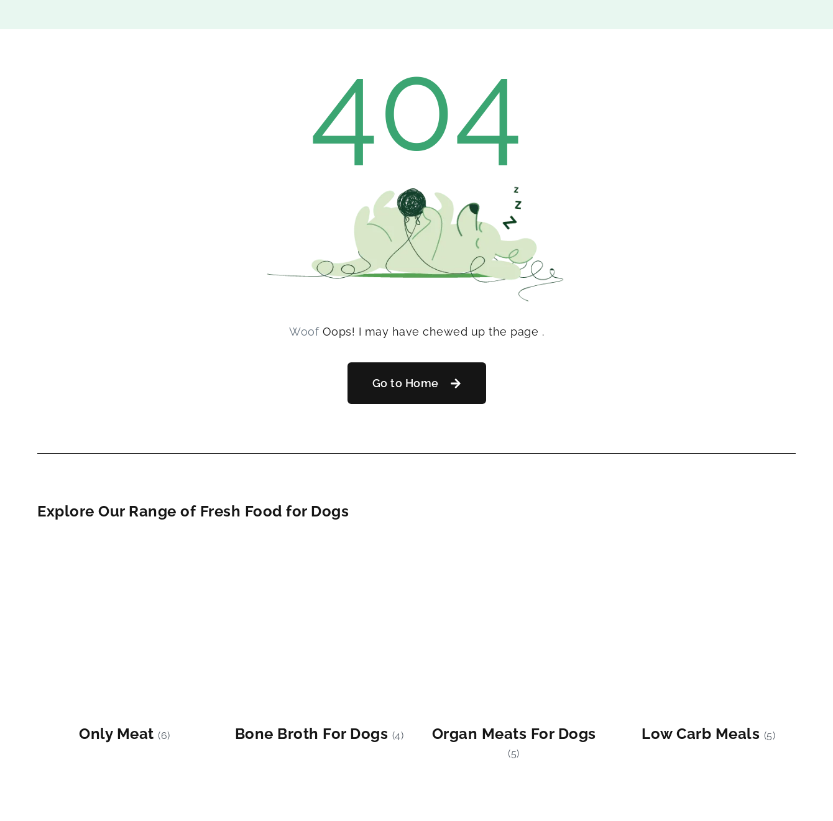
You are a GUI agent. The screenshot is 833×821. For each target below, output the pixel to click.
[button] (416, 383)
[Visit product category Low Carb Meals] (708, 642)
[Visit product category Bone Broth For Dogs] (319, 642)
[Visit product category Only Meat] (124, 642)
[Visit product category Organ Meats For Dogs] (513, 651)
